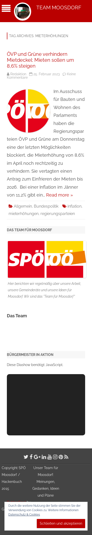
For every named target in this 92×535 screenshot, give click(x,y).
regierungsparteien (57, 213)
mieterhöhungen (24, 213)
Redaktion (18, 74)
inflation (74, 206)
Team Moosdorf (58, 7)
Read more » (59, 195)
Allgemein (23, 206)
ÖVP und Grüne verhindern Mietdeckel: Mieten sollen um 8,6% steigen (40, 60)
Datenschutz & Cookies (24, 514)
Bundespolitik (46, 206)
